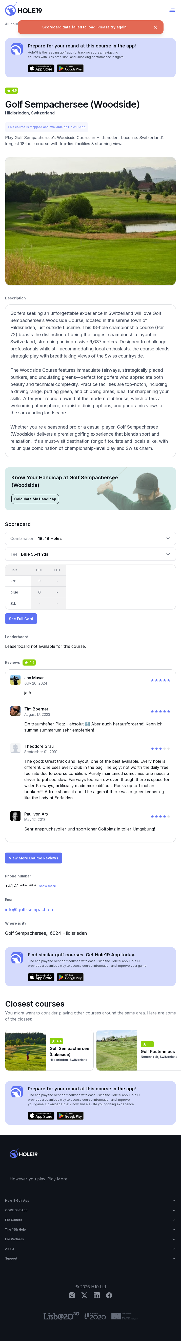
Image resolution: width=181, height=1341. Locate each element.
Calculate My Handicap (35, 499)
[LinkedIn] (97, 1295)
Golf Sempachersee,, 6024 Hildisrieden (46, 933)
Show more (47, 886)
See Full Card (21, 619)
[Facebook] (109, 1295)
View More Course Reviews (33, 858)
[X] (84, 1295)
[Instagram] (72, 1295)
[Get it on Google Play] (70, 68)
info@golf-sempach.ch (29, 909)
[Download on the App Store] (41, 68)
